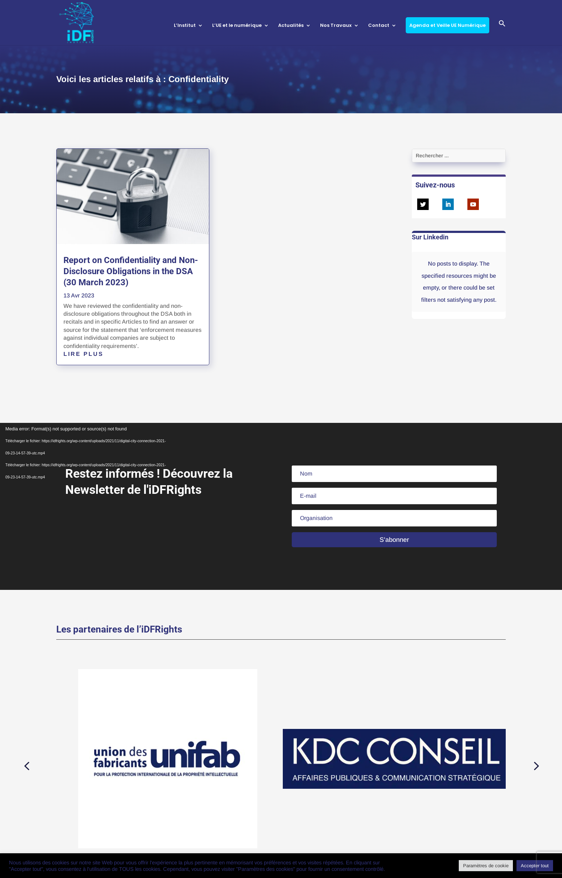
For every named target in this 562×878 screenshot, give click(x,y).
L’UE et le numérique (237, 26)
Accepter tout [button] (535, 865)
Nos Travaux (336, 26)
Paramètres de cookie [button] (486, 865)
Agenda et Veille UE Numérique (447, 25)
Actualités (291, 26)
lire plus (83, 354)
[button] (502, 32)
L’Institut (185, 26)
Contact (378, 26)
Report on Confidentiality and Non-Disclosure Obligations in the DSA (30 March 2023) (130, 271)
